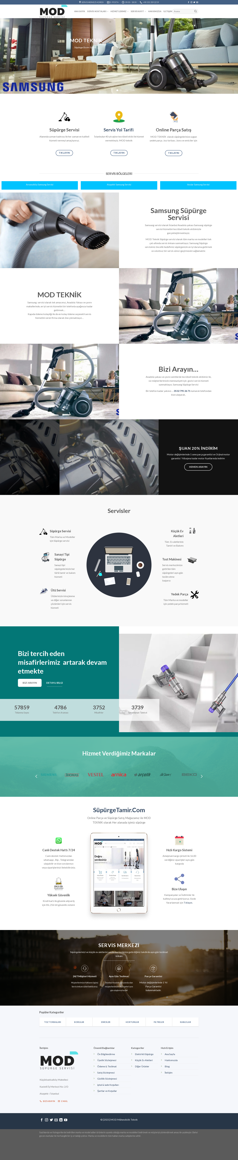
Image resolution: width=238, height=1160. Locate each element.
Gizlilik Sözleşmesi (107, 1078)
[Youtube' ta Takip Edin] (65, 1120)
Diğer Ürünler (142, 1066)
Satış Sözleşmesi (106, 1072)
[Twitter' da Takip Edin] (194, 2)
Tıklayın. (188, 902)
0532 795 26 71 (182, 390)
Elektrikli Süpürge (144, 1054)
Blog (167, 1066)
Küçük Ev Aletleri (144, 1060)
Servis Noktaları (97, 11)
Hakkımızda (155, 11)
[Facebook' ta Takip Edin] (188, 2)
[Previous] (36, 776)
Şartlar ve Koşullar (107, 1090)
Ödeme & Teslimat (107, 1066)
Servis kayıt (138, 11)
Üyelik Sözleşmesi (106, 1060)
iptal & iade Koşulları (108, 1084)
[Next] (201, 776)
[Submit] (195, 11)
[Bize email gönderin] (197, 2)
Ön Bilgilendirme (106, 1054)
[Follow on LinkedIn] (61, 1120)
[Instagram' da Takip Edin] (191, 2)
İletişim (168, 11)
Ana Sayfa (79, 11)
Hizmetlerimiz (119, 11)
